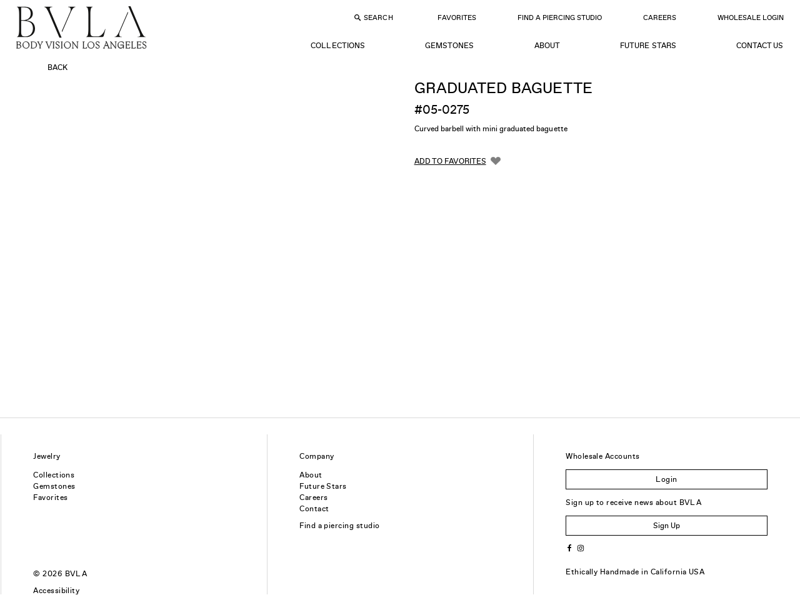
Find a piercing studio (339, 525)
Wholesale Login (751, 17)
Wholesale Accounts (603, 456)
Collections (337, 46)
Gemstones (449, 46)
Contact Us (759, 46)
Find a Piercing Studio (560, 17)
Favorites (457, 17)
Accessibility (56, 590)
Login (666, 479)
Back (58, 67)
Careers (659, 17)
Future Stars (648, 46)
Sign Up (666, 526)
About (547, 46)
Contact (314, 509)
